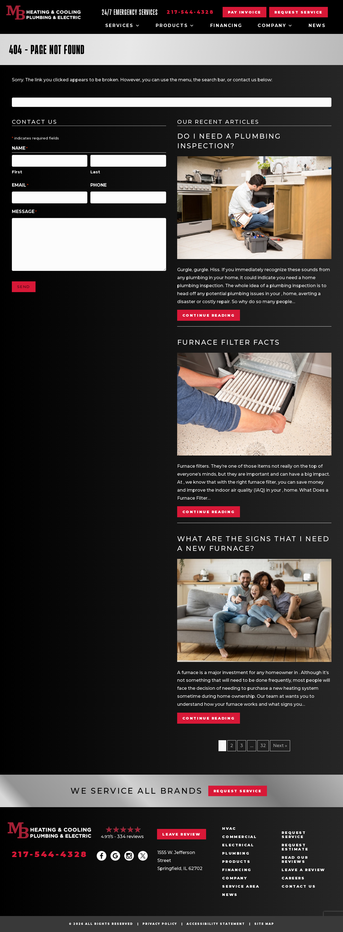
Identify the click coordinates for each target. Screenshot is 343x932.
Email (20, 184)
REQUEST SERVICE (238, 791)
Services (122, 25)
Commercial (239, 837)
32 (263, 745)
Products (175, 25)
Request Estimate (295, 847)
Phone (98, 184)
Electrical (238, 845)
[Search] (171, 102)
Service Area (240, 886)
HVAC (229, 828)
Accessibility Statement (216, 924)
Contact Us (299, 886)
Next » (280, 745)
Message (24, 209)
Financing (226, 25)
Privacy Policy (159, 924)
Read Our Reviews (295, 859)
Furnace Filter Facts (228, 342)
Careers (293, 878)
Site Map (264, 924)
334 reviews (130, 836)
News (317, 25)
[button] (298, 12)
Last (95, 170)
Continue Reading (208, 315)
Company (275, 25)
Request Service (294, 835)
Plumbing (236, 853)
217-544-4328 (190, 12)
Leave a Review (303, 870)
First (17, 170)
